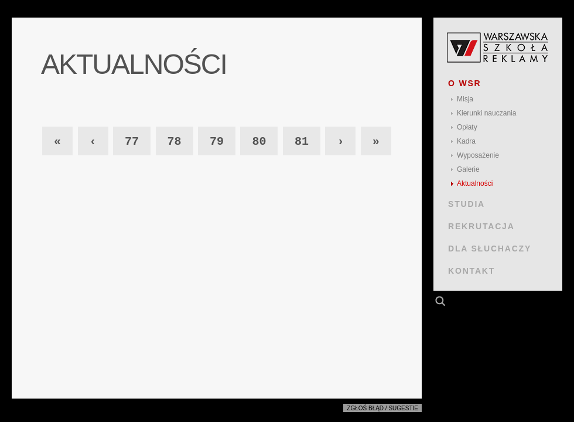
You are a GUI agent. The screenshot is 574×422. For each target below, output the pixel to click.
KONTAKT (471, 270)
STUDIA (466, 204)
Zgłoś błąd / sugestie (382, 408)
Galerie (468, 169)
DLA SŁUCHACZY (489, 248)
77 (132, 141)
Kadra (466, 141)
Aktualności (475, 183)
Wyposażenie (478, 155)
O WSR (464, 83)
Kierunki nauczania (486, 113)
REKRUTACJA (481, 226)
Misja (465, 99)
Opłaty (467, 127)
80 (259, 141)
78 (175, 141)
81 (302, 141)
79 (217, 141)
